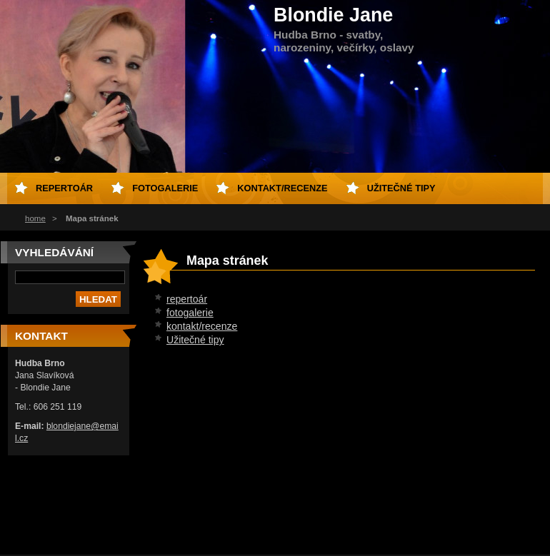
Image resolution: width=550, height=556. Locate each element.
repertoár (186, 299)
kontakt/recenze (201, 326)
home (35, 218)
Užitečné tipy (195, 339)
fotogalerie (190, 312)
